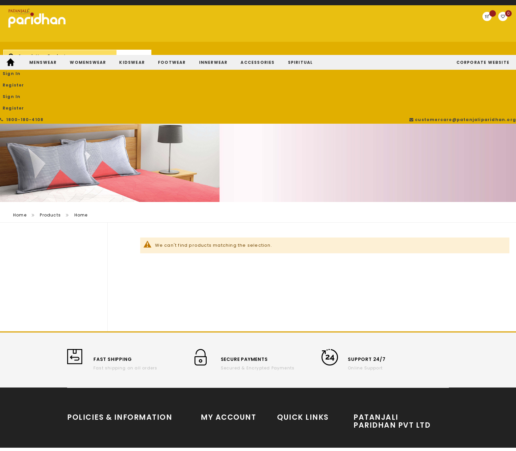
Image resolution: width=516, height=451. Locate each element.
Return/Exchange (221, 392)
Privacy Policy (145, 382)
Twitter (285, 394)
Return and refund (88, 402)
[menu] (258, 53)
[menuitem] (11, 53)
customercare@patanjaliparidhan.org (464, 6)
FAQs (135, 402)
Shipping (78, 392)
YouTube (287, 374)
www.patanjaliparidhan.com (394, 371)
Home (20, 152)
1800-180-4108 (23, 6)
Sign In (437, 24)
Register (465, 24)
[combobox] (213, 27)
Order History (216, 372)
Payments (78, 412)
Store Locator (396, 399)
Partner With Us (395, 383)
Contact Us (142, 392)
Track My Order (218, 382)
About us (77, 372)
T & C (73, 382)
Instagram (289, 384)
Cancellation (144, 372)
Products (50, 152)
